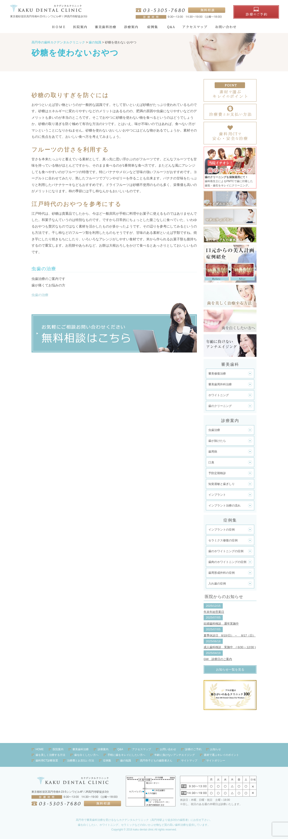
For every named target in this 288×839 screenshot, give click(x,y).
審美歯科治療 (80, 749)
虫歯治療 (214, 430)
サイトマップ (189, 760)
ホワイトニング (218, 395)
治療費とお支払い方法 (80, 760)
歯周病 (212, 451)
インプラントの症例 (221, 529)
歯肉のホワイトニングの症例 (227, 562)
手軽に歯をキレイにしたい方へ (126, 754)
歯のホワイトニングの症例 (225, 551)
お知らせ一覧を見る (230, 669)
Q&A (120, 749)
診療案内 (103, 749)
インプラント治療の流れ (224, 505)
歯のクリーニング (220, 406)
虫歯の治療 (40, 295)
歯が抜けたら (217, 440)
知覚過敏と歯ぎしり (221, 484)
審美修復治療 (217, 373)
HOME (40, 749)
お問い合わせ (168, 749)
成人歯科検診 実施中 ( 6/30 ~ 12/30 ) (230, 647)
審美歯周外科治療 (220, 384)
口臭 (211, 462)
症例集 (107, 760)
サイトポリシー (215, 760)
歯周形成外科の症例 (221, 572)
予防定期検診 (217, 473)
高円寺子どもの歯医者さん (156, 760)
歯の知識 (125, 760)
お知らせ (215, 749)
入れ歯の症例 (217, 583)
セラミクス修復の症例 (223, 540)
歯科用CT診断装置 (47, 760)
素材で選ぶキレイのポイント (221, 754)
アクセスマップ (141, 749)
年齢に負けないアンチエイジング (174, 754)
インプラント (217, 494)
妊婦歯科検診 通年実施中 (221, 623)
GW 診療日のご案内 (218, 659)
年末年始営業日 (214, 612)
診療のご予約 (193, 749)
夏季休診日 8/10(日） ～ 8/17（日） (230, 635)
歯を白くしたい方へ (86, 754)
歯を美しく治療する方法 (50, 754)
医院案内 (58, 749)
